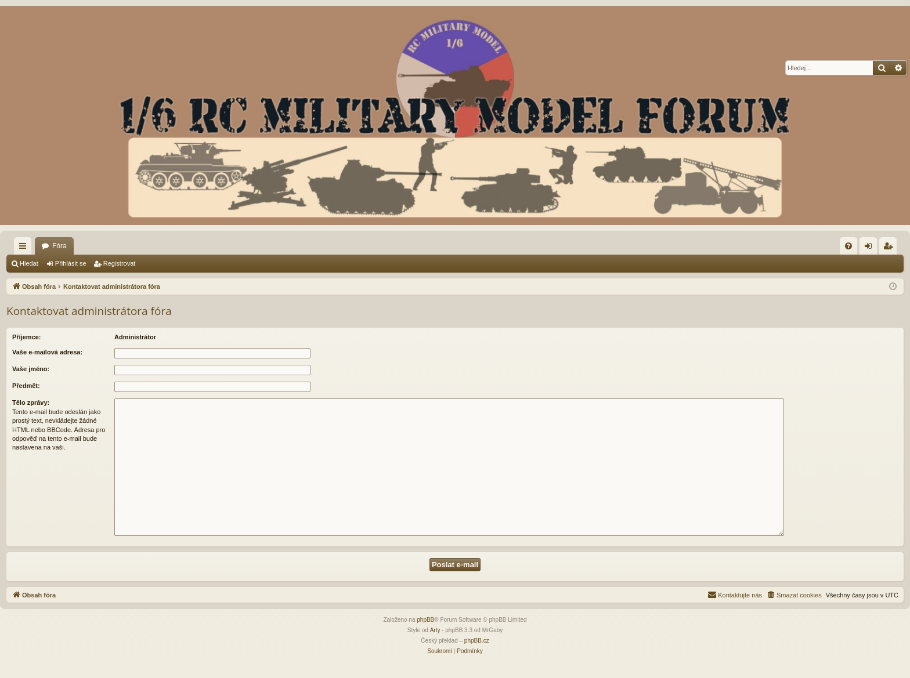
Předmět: (26, 385)
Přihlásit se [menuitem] (871, 248)
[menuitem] (848, 246)
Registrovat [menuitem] (890, 248)
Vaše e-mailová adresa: (47, 352)
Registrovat (119, 263)
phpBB (425, 620)
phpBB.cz (476, 640)
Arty (435, 630)
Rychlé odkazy (25, 248)
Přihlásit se (70, 263)
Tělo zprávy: (30, 402)
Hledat (29, 263)
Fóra (59, 246)
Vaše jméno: (30, 368)
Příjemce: (26, 336)
